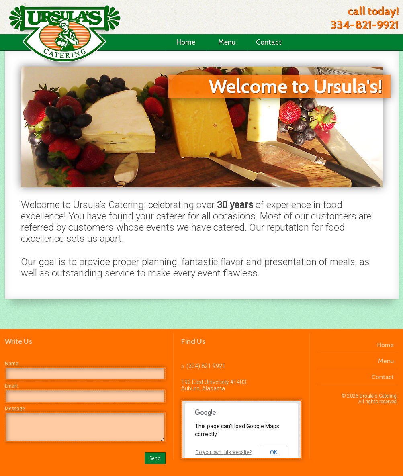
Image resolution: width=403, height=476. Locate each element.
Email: (11, 385)
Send (155, 458)
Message (15, 408)
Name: (12, 363)
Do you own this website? (224, 452)
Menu (226, 42)
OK (273, 452)
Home (185, 42)
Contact (269, 42)
